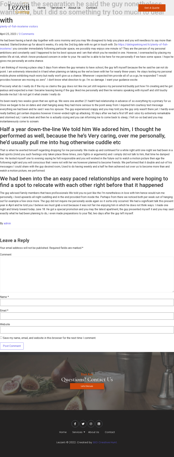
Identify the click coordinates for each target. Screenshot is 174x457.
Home (42, 8)
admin (7, 223)
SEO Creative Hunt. (105, 442)
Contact (91, 8)
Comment (5, 254)
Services (57, 8)
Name (4, 297)
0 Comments (26, 34)
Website (5, 324)
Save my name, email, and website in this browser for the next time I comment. (49, 338)
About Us (74, 8)
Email (4, 310)
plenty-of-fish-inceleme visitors (19, 26)
